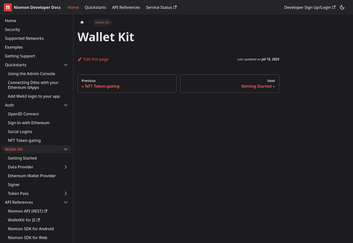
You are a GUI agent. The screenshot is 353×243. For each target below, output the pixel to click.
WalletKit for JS (24, 220)
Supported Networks (24, 38)
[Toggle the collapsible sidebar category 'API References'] (65, 202)
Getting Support (20, 56)
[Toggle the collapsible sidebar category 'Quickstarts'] (65, 65)
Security (12, 29)
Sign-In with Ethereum (29, 122)
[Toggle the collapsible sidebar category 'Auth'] (65, 105)
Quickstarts (95, 7)
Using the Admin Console (31, 73)
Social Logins (20, 131)
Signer (14, 184)
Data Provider (21, 167)
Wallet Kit (14, 149)
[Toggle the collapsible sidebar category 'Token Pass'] (65, 193)
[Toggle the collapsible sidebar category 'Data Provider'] (65, 167)
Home (73, 7)
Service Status (161, 7)
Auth (9, 105)
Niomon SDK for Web (27, 237)
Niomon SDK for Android (31, 228)
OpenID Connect (23, 114)
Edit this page (93, 59)
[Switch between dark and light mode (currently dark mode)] (342, 7)
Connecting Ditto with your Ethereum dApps (33, 85)
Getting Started (22, 158)
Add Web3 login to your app (34, 96)
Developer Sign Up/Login (309, 7)
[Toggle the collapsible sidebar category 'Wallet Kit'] (65, 149)
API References (126, 7)
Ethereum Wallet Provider (32, 175)
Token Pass (18, 193)
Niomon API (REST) (27, 211)
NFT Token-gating (24, 140)
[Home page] (82, 22)
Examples (14, 47)
